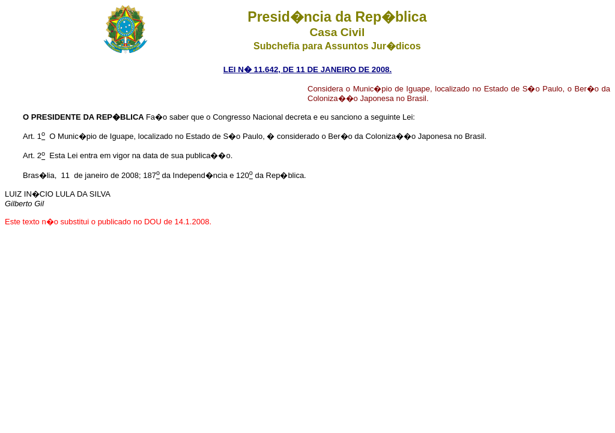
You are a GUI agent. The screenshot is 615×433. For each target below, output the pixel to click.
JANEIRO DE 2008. (355, 69)
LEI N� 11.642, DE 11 (265, 69)
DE (312, 69)
